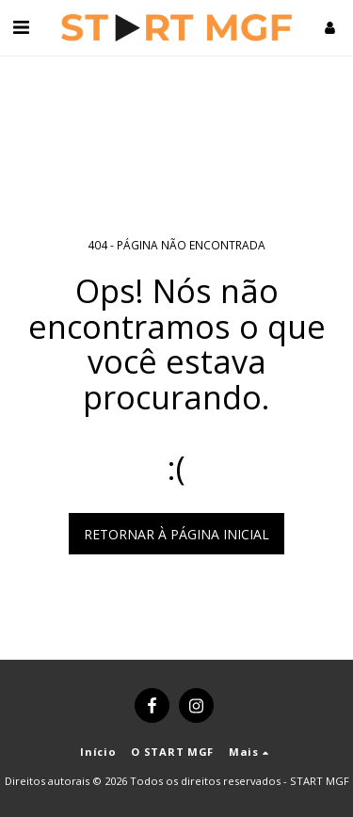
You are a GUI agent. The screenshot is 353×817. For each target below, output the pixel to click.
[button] (21, 27)
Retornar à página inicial (176, 534)
